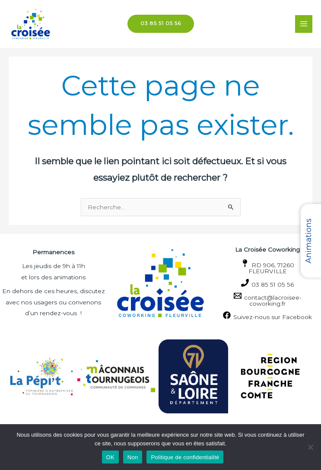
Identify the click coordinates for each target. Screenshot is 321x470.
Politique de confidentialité (185, 457)
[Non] (310, 447)
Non (132, 457)
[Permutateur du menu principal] (304, 24)
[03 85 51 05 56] (267, 283)
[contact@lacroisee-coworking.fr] (267, 299)
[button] (160, 24)
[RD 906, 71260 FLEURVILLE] (267, 267)
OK (110, 457)
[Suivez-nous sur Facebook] (267, 315)
